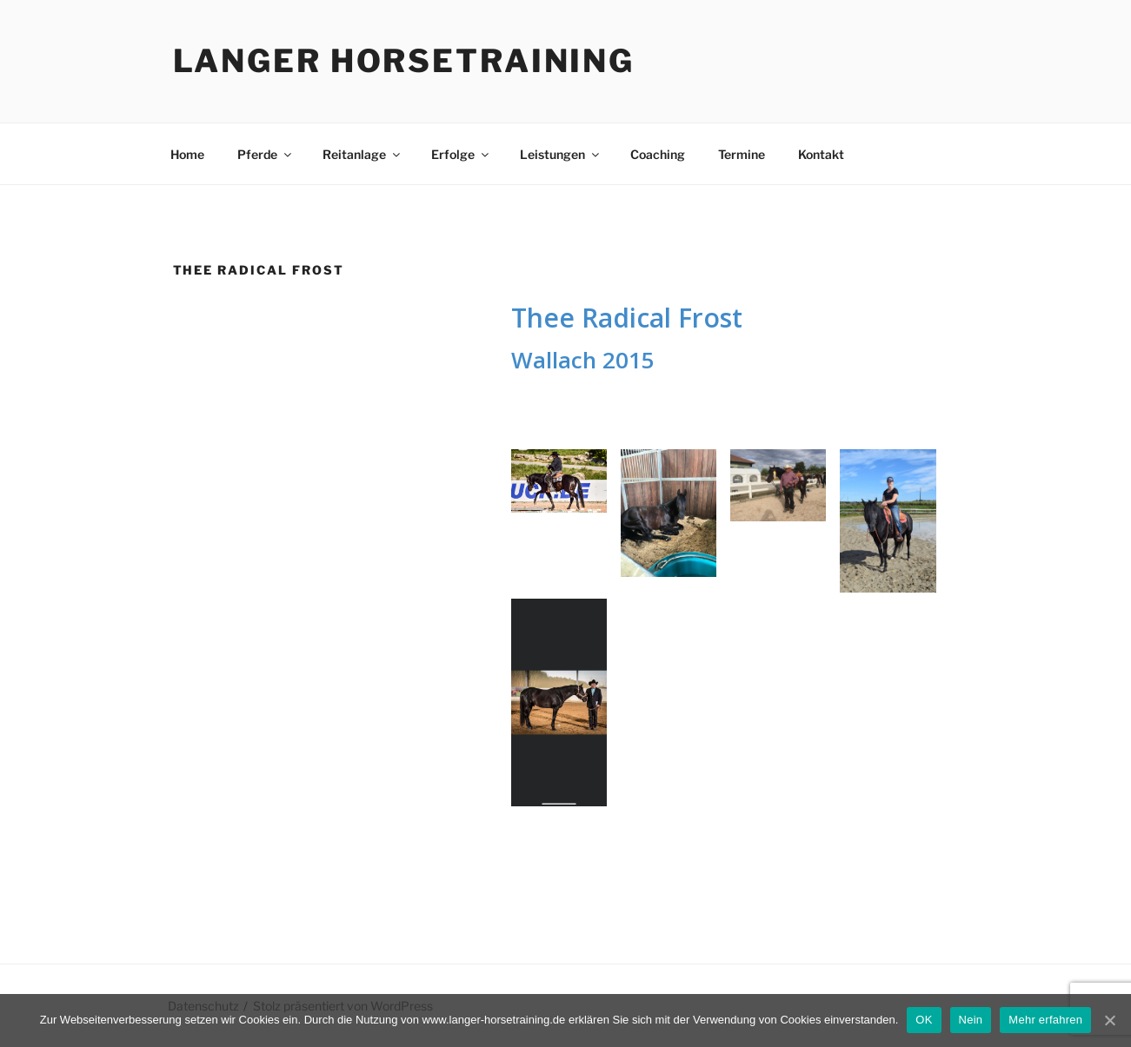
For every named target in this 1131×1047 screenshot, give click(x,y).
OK (923, 1019)
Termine (741, 154)
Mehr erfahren (1045, 1019)
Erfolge (461, 154)
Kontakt (821, 154)
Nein (971, 1019)
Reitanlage (363, 154)
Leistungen (561, 154)
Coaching (657, 154)
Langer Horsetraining (404, 61)
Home (187, 154)
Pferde (265, 154)
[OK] (1109, 1020)
